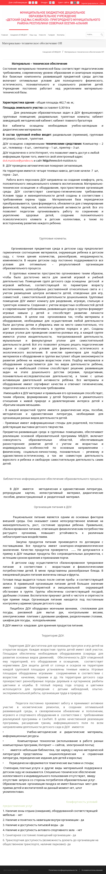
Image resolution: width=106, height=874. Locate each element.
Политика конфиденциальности (63, 870)
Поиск (102, 34)
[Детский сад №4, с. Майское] (53, 17)
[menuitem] (18, 34)
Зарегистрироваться (89, 3)
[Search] (95, 34)
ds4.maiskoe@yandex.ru (18, 160)
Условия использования (92, 870)
